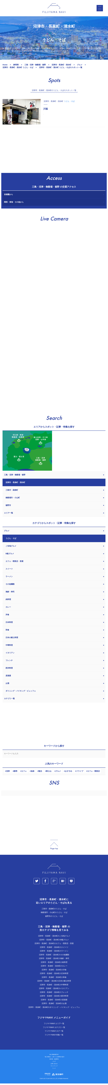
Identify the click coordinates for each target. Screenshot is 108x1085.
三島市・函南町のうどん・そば (54, 910)
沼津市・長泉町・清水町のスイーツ (54, 949)
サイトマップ (54, 1067)
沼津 (8, 773)
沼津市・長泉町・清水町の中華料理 (54, 986)
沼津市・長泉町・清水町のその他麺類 (54, 956)
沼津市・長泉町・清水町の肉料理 (54, 964)
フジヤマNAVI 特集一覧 (54, 1036)
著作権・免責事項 (54, 1060)
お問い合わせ (54, 1065)
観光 (40, 773)
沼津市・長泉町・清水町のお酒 (54, 1005)
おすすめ (68, 773)
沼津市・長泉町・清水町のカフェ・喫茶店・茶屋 (54, 945)
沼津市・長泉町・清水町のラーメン (54, 952)
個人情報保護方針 (54, 1056)
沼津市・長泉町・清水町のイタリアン (54, 990)
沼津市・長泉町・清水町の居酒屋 (54, 1001)
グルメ (58, 773)
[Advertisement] (54, 151)
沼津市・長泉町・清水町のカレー (54, 967)
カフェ (24, 773)
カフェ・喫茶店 (93, 773)
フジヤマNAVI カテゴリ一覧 (54, 1029)
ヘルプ (54, 1063)
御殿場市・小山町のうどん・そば (54, 914)
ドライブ (79, 773)
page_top (54, 846)
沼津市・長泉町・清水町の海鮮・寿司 (54, 960)
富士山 (48, 773)
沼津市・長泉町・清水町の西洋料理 (54, 997)
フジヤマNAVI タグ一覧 (54, 1032)
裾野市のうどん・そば (54, 918)
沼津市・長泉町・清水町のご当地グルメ (54, 937)
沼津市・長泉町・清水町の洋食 (54, 971)
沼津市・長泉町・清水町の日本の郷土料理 (54, 982)
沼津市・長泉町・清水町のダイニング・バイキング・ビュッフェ (54, 1009)
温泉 (32, 773)
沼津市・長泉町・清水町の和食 (54, 979)
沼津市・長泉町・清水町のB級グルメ (54, 941)
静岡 (15, 773)
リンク (54, 1069)
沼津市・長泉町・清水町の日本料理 (54, 975)
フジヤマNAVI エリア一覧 (54, 1025)
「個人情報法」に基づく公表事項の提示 (54, 1058)
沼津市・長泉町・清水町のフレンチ (54, 994)
